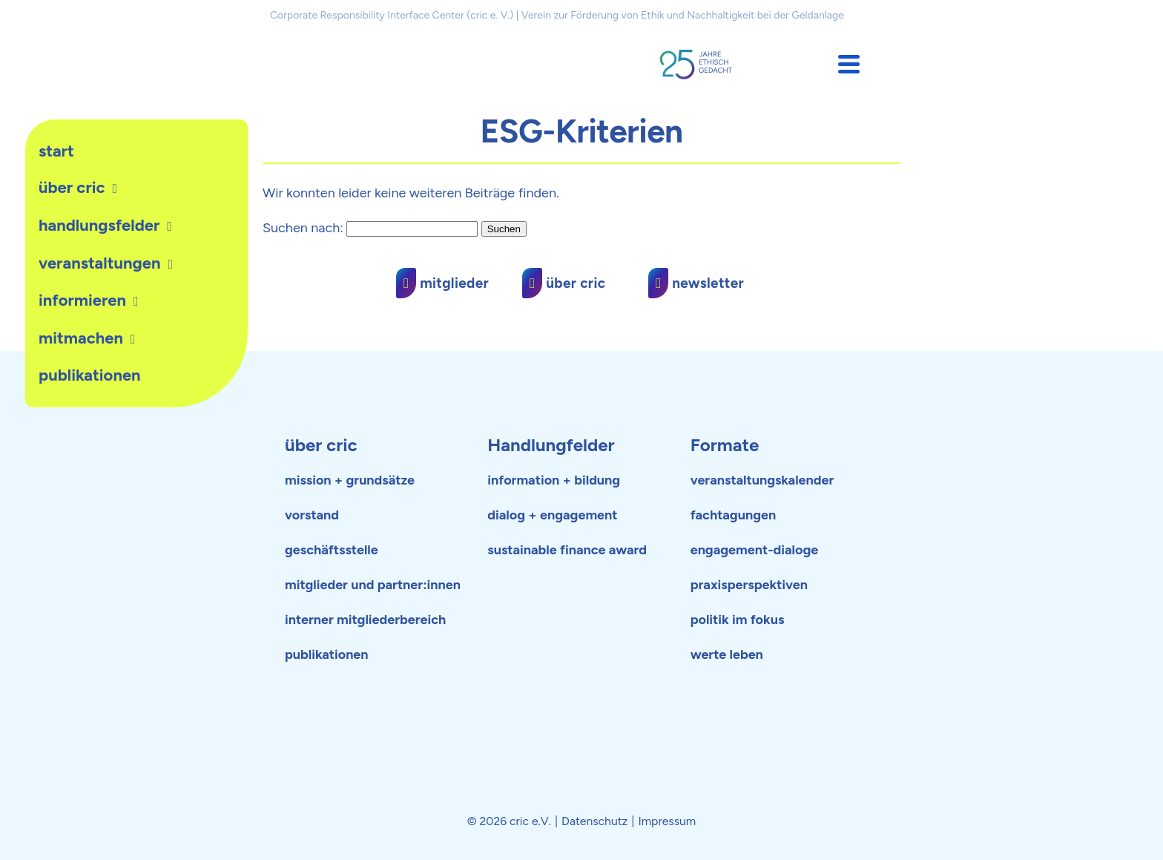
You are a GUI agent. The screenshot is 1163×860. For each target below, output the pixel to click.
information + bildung (553, 480)
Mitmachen (81, 338)
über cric (321, 445)
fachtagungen (734, 515)
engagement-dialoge (755, 550)
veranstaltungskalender (762, 480)
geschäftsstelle (331, 550)
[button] (848, 64)
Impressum (667, 821)
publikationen (90, 375)
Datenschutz (594, 821)
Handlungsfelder (99, 225)
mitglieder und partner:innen (373, 585)
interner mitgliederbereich (365, 619)
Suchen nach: (303, 228)
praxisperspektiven (749, 585)
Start (56, 151)
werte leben (727, 654)
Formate (725, 445)
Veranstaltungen (99, 263)
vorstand (312, 515)
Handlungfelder (550, 445)
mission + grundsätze (350, 480)
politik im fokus (738, 619)
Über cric (72, 187)
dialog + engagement (552, 515)
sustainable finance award (567, 550)
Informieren (82, 300)
